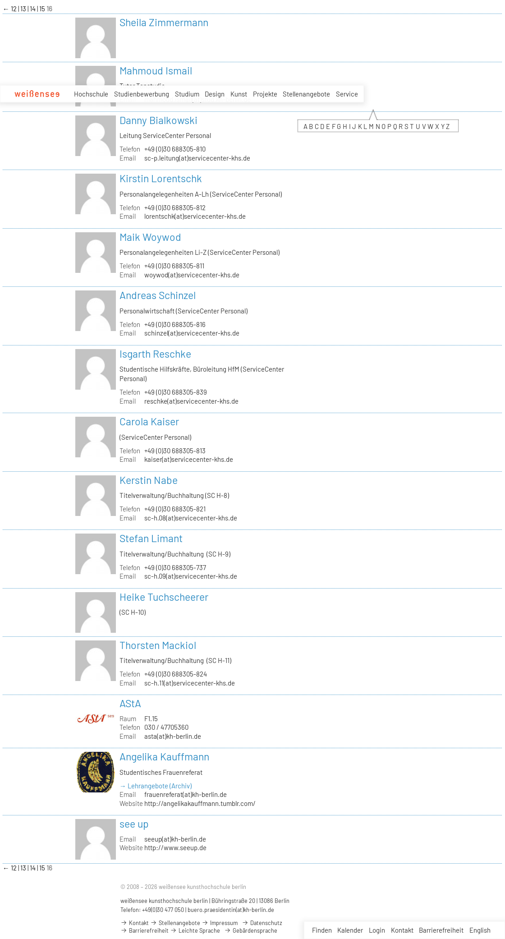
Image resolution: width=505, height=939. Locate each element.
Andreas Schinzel (157, 295)
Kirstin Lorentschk (160, 178)
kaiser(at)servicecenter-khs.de (188, 459)
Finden (322, 930)
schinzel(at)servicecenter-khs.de (191, 333)
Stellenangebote (306, 94)
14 (33, 9)
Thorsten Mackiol (157, 645)
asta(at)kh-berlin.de (172, 736)
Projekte (265, 94)
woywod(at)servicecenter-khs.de (191, 275)
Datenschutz (262, 922)
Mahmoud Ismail (155, 70)
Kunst (238, 94)
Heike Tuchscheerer (163, 596)
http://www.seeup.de (175, 847)
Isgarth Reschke (155, 353)
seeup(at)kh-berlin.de (175, 839)
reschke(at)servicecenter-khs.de (191, 401)
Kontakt (402, 930)
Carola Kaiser (149, 421)
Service (347, 94)
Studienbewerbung (141, 94)
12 (14, 9)
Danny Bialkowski (158, 120)
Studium (187, 94)
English (480, 930)
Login (377, 930)
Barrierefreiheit (441, 930)
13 (24, 9)
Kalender (350, 930)
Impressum (220, 922)
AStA (130, 703)
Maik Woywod (150, 236)
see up (134, 823)
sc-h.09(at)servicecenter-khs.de (190, 576)
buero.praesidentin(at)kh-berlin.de (231, 909)
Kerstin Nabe (148, 480)
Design (215, 94)
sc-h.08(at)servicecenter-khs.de (190, 518)
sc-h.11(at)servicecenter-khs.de (189, 683)
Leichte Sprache (195, 930)
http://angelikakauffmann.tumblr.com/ (200, 803)
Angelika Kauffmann (164, 756)
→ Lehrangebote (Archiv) (155, 786)
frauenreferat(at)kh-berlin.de (185, 794)
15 (42, 9)
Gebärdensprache (250, 930)
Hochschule (91, 94)
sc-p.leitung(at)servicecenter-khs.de (197, 158)
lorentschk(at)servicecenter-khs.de (195, 216)
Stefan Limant (151, 538)
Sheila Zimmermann (163, 22)
